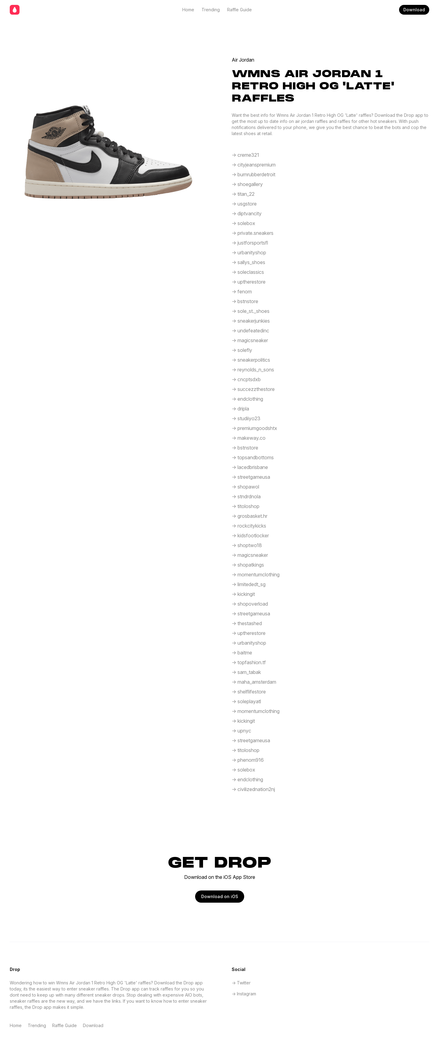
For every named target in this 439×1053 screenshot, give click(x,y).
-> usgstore (244, 204)
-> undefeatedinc (250, 331)
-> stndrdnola (246, 496)
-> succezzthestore (253, 389)
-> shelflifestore (249, 692)
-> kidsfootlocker (250, 535)
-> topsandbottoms (253, 457)
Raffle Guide (239, 9)
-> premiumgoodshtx (254, 428)
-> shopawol (245, 487)
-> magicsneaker (250, 340)
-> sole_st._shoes (250, 311)
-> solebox (243, 223)
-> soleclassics (248, 272)
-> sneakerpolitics (251, 360)
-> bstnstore (245, 301)
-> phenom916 (248, 760)
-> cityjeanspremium (254, 165)
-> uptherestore (249, 282)
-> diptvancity (247, 213)
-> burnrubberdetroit (253, 174)
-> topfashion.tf (249, 662)
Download (414, 9)
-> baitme (242, 653)
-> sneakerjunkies (251, 321)
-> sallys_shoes (248, 262)
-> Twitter (241, 982)
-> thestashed (247, 623)
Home (188, 9)
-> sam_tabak (246, 672)
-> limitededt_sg (249, 584)
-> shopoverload (250, 604)
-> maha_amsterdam (254, 682)
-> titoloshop (245, 506)
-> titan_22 (243, 194)
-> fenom (242, 291)
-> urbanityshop (249, 252)
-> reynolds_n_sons (253, 370)
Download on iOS (219, 896)
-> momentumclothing (256, 574)
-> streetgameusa (251, 477)
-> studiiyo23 (246, 418)
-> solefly (242, 350)
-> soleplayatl (246, 701)
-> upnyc (241, 731)
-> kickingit (243, 594)
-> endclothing (247, 399)
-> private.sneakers (252, 233)
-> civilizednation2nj (253, 789)
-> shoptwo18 (247, 545)
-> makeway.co (249, 438)
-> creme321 (245, 155)
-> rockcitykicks (249, 526)
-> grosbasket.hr (249, 516)
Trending (211, 9)
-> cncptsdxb (246, 379)
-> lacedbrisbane (250, 467)
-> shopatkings (248, 565)
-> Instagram (244, 993)
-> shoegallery (247, 184)
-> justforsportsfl (250, 243)
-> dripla (240, 409)
